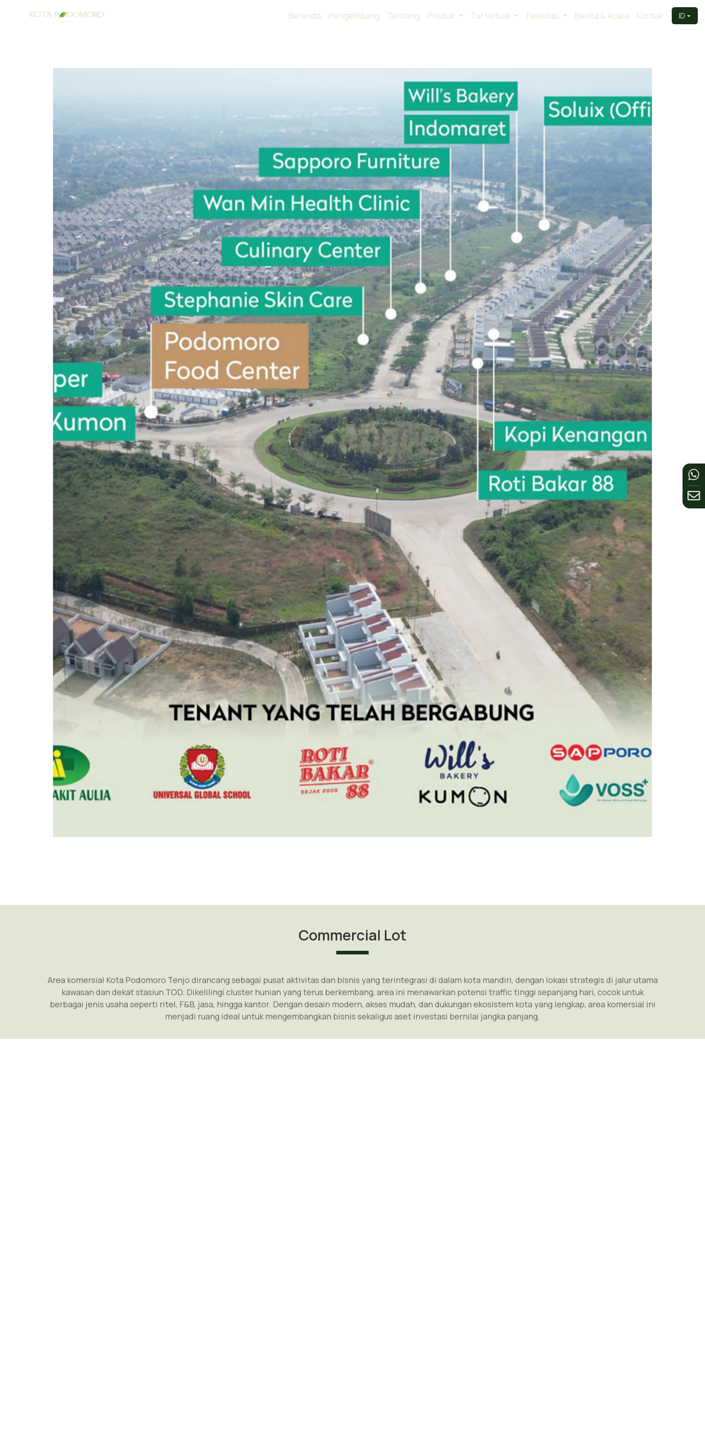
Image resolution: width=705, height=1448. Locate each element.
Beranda (304, 16)
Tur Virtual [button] (491, 16)
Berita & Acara (602, 16)
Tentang (403, 16)
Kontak (650, 16)
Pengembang (354, 16)
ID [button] (682, 16)
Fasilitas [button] (543, 16)
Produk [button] (442, 16)
